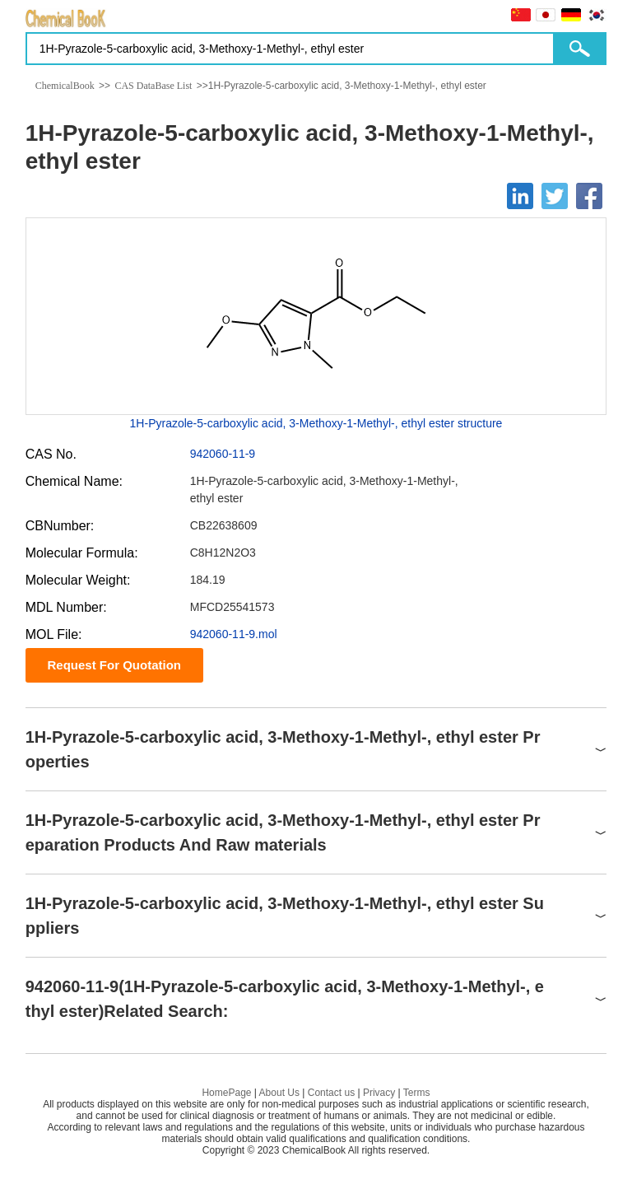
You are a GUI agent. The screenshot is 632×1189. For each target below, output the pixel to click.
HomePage (226, 1092)
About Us (279, 1092)
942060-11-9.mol (233, 634)
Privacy (379, 1092)
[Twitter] (554, 196)
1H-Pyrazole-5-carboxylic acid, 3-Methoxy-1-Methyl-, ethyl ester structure (316, 423)
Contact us (331, 1092)
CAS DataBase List (153, 85)
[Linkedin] (520, 196)
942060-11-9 (222, 453)
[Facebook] (589, 196)
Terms (416, 1092)
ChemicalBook (65, 85)
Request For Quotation (114, 665)
